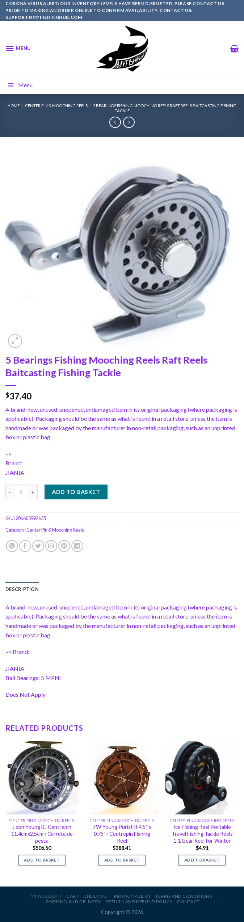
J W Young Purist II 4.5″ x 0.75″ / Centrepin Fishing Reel (122, 833)
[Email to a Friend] (51, 546)
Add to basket (76, 491)
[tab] (22, 589)
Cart (72, 896)
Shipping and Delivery (73, 901)
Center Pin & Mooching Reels (56, 105)
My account (46, 896)
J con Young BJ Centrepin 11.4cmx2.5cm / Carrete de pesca (42, 833)
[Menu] (18, 48)
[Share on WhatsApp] (12, 546)
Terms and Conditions (183, 896)
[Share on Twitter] (38, 546)
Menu (20, 84)
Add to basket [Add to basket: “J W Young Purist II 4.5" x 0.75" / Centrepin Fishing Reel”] (122, 860)
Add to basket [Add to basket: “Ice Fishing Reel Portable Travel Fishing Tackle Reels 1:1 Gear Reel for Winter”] (202, 860)
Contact (188, 901)
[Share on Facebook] (25, 546)
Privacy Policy (132, 896)
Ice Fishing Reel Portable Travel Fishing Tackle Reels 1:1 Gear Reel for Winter (202, 833)
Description (22, 589)
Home (14, 105)
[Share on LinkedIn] (77, 546)
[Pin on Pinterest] (64, 546)
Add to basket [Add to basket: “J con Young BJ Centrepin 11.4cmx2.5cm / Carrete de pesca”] (42, 860)
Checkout (96, 896)
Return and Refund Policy (139, 901)
